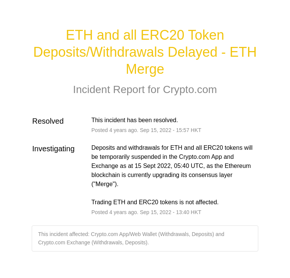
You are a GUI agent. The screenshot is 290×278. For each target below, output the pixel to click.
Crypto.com (190, 89)
